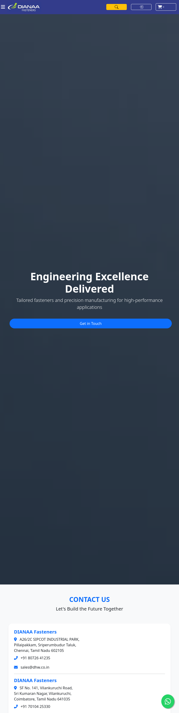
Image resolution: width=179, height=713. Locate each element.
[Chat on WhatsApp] (167, 701)
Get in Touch (91, 323)
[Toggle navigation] (3, 7)
